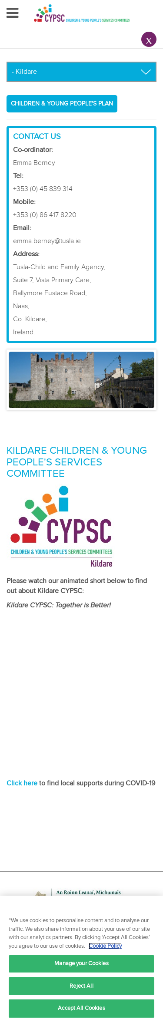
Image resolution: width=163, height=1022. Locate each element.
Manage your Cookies (81, 963)
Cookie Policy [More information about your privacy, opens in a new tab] (105, 946)
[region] (81, 959)
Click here (22, 783)
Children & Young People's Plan (62, 103)
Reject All (81, 985)
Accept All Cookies (81, 1008)
